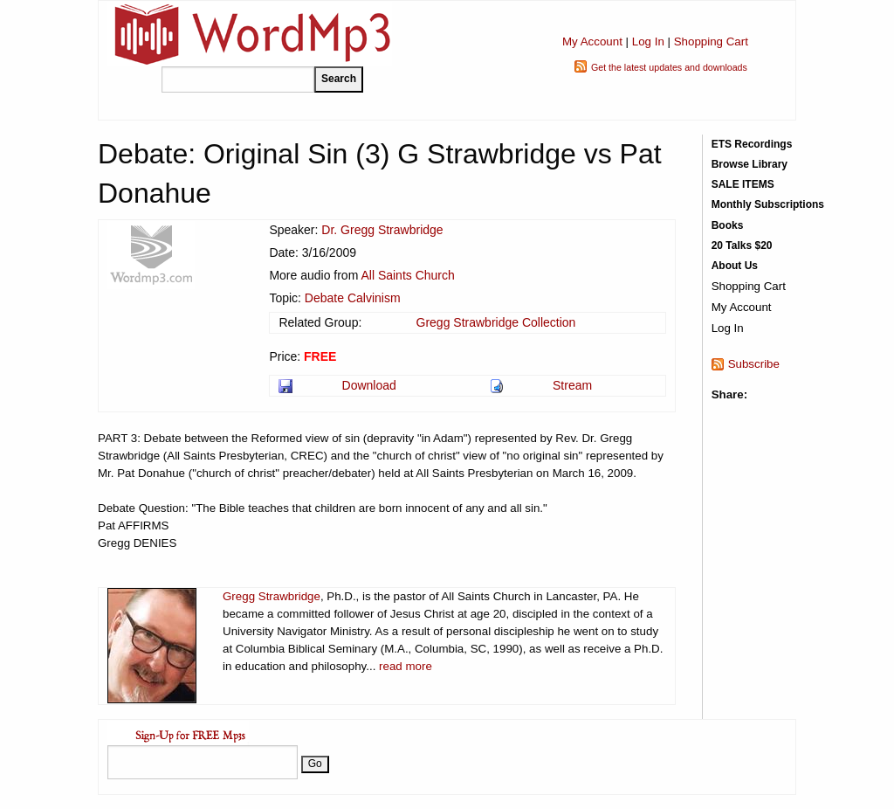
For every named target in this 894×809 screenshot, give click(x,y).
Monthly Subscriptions (768, 204)
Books (728, 225)
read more (405, 666)
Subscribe (754, 363)
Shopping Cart (711, 41)
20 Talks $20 (742, 245)
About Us (735, 265)
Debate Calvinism (353, 298)
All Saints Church (407, 275)
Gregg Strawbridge (271, 596)
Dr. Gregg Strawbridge (382, 230)
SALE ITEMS (743, 184)
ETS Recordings (752, 144)
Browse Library (749, 164)
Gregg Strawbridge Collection (496, 322)
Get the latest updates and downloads (669, 67)
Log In (648, 41)
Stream (572, 385)
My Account (592, 41)
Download (369, 385)
